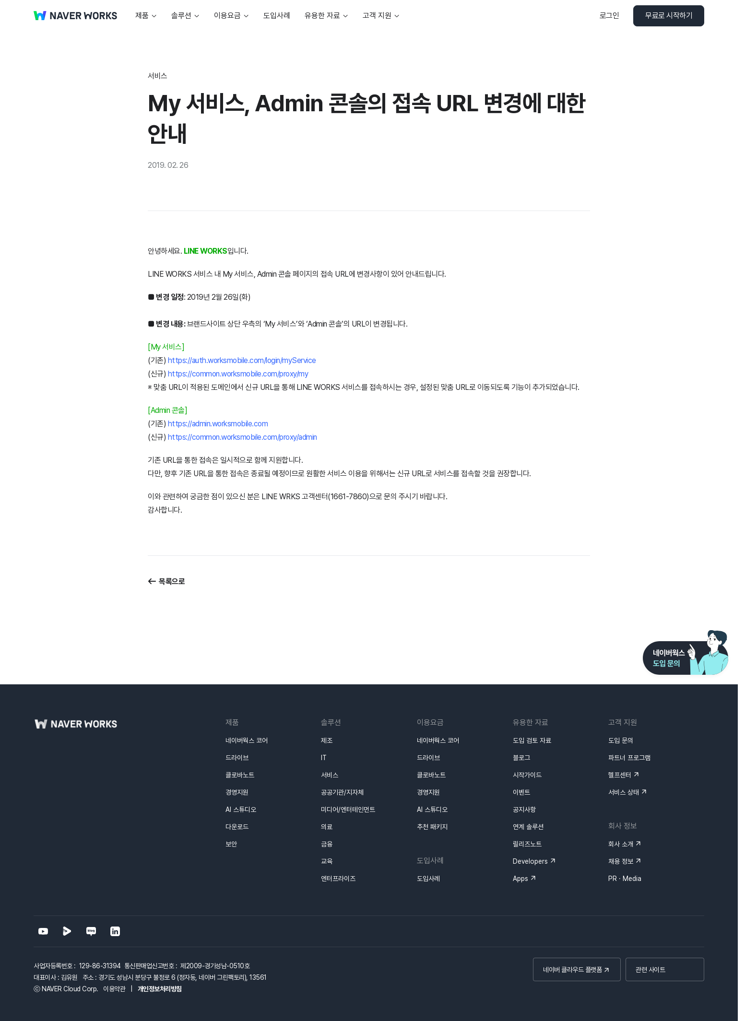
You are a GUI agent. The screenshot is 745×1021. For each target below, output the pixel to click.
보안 (231, 844)
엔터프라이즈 (338, 878)
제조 (326, 740)
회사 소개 (620, 844)
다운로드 (236, 827)
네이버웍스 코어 (246, 740)
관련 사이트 (650, 970)
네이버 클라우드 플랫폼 (572, 970)
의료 (326, 827)
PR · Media (624, 878)
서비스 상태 (623, 792)
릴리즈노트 (527, 844)
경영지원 (236, 792)
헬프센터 (619, 775)
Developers (530, 861)
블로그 (521, 758)
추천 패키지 (432, 827)
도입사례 (428, 878)
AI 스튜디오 (240, 809)
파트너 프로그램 (629, 758)
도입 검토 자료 (532, 740)
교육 (326, 861)
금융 (326, 844)
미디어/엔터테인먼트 (348, 809)
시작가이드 (527, 775)
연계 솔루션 (528, 827)
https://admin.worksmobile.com (218, 423)
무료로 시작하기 (668, 15)
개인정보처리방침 (160, 989)
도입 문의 (620, 740)
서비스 (329, 775)
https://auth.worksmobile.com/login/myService (242, 360)
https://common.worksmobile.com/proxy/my (238, 373)
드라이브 (236, 758)
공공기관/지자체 (342, 792)
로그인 (609, 15)
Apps (520, 878)
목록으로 (172, 581)
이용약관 (114, 989)
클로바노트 (239, 775)
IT (324, 758)
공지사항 (524, 809)
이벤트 (521, 792)
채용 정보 (620, 861)
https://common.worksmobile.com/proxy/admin (242, 437)
